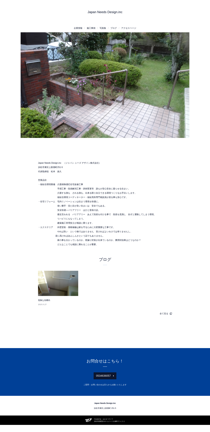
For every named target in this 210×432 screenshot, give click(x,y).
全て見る (164, 318)
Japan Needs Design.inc (105, 12)
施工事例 (91, 28)
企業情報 (78, 28)
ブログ (113, 28)
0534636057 (103, 381)
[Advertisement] (105, 153)
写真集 (103, 28)
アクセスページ (128, 28)
